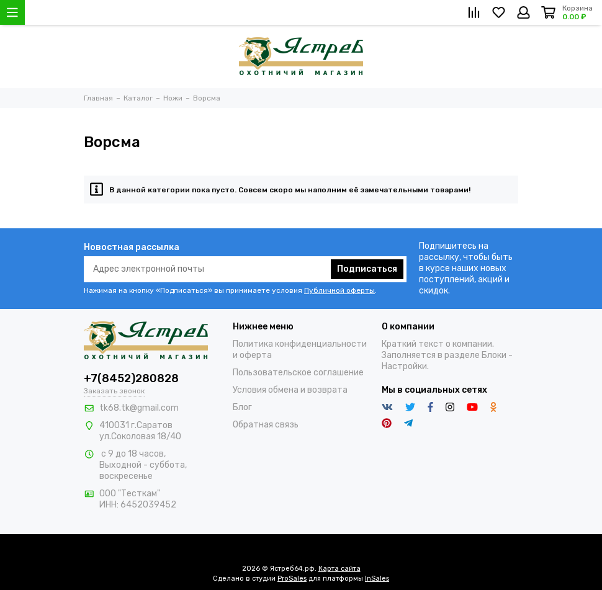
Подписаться (367, 269)
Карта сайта (339, 569)
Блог (242, 407)
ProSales (292, 578)
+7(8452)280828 (131, 378)
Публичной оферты (339, 290)
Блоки (494, 355)
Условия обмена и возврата (290, 390)
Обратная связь (266, 424)
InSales (377, 578)
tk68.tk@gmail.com (139, 408)
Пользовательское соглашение (298, 372)
